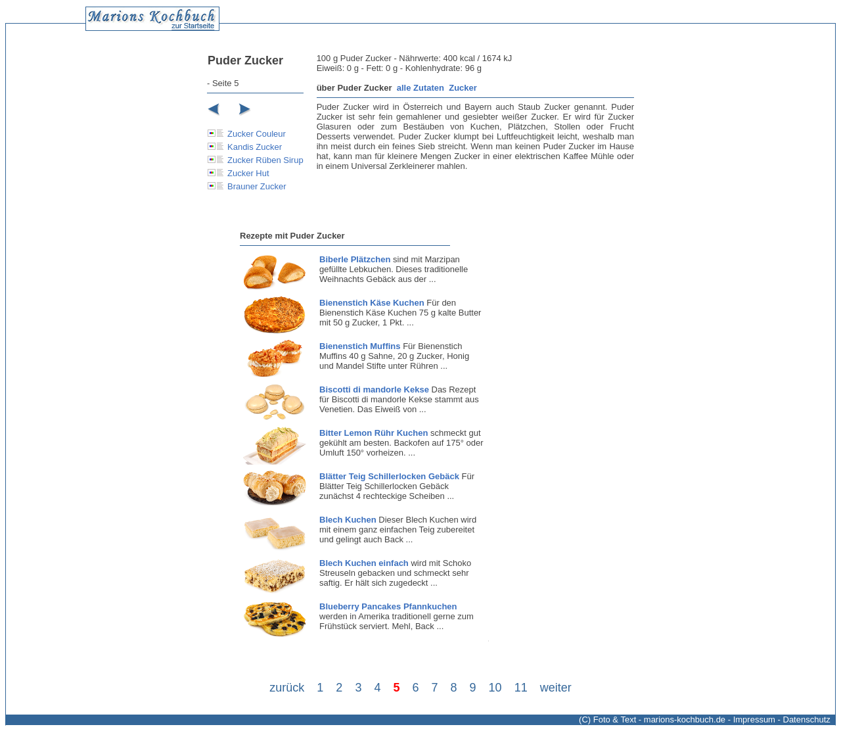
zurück (286, 687)
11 (521, 687)
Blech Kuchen (347, 520)
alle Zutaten (420, 88)
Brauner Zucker (256, 186)
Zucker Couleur (256, 134)
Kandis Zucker (254, 147)
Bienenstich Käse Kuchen (371, 303)
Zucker (463, 88)
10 (495, 687)
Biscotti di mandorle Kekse (374, 389)
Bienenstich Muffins (360, 346)
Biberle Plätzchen (354, 259)
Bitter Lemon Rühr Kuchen (373, 433)
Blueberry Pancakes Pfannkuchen (388, 606)
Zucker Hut (248, 173)
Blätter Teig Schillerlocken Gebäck (389, 476)
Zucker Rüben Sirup (265, 160)
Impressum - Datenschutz (781, 719)
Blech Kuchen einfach (364, 563)
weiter (556, 687)
